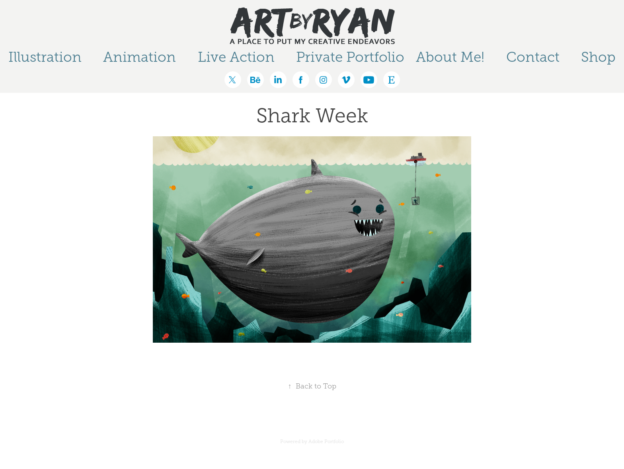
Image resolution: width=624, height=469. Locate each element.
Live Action (236, 57)
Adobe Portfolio (326, 441)
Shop (598, 57)
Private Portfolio (350, 57)
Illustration (45, 57)
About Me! (450, 57)
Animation (139, 57)
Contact (533, 57)
